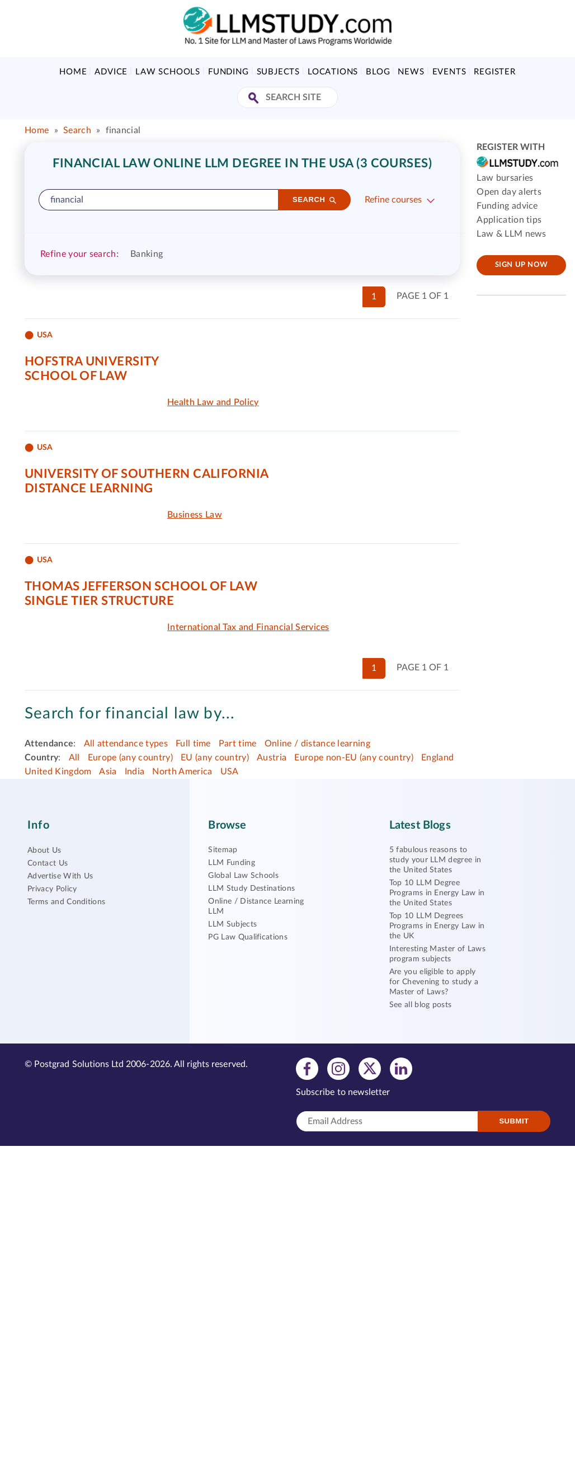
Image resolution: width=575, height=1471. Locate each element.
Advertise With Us (60, 876)
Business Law (194, 514)
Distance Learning (89, 488)
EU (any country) (215, 757)
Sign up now (521, 265)
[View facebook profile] (307, 1068)
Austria (271, 757)
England (437, 757)
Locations (333, 72)
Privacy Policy (52, 889)
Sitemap (222, 850)
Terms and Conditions (66, 902)
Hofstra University (92, 361)
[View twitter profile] (370, 1068)
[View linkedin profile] (401, 1068)
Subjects (278, 72)
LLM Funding (231, 863)
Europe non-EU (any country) (353, 757)
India (135, 771)
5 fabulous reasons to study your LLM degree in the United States (435, 860)
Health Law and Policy (213, 402)
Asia (107, 771)
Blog (378, 72)
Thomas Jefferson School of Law (141, 586)
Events (449, 72)
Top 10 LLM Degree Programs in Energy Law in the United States (437, 893)
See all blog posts (420, 1005)
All (74, 757)
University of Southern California (147, 474)
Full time (193, 743)
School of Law (76, 376)
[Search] (314, 199)
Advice (111, 72)
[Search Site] (254, 98)
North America (182, 771)
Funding (228, 72)
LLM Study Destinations (251, 888)
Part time (238, 743)
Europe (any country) (130, 757)
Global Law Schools (243, 876)
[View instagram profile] (338, 1068)
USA (229, 771)
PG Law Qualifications (248, 937)
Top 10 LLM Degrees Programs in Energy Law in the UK (437, 926)
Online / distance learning (317, 743)
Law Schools (167, 72)
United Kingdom (58, 771)
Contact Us (47, 863)
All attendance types (126, 743)
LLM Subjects (232, 924)
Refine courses (393, 199)
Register (494, 72)
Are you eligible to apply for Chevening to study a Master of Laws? (434, 982)
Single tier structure (99, 601)
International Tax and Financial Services (248, 627)
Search (77, 130)
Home (73, 72)
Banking (146, 254)
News (411, 72)
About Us (44, 850)
